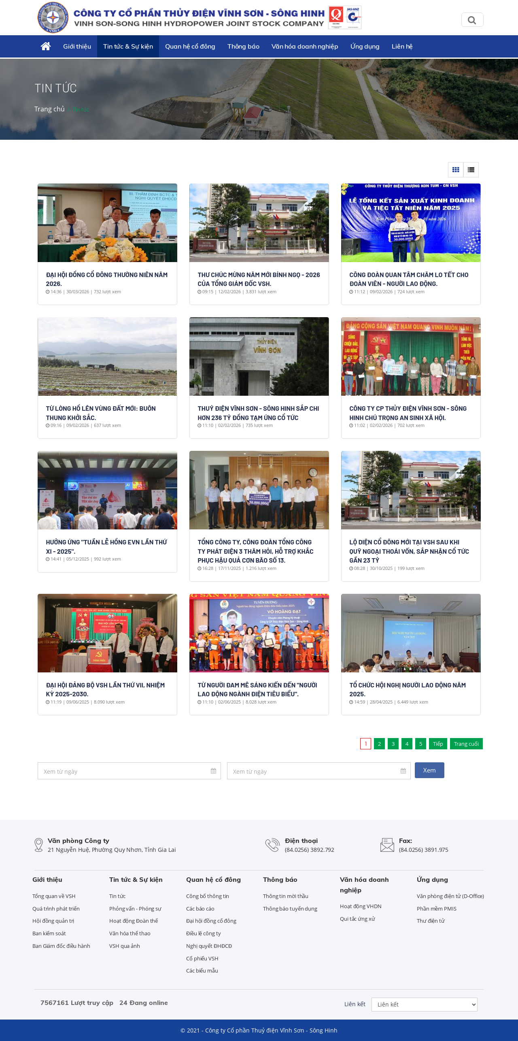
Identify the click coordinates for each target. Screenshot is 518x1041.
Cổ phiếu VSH (202, 958)
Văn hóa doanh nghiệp (305, 46)
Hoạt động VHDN (361, 906)
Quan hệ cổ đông (190, 46)
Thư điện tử (431, 920)
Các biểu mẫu (202, 970)
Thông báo (243, 46)
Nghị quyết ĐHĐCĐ (208, 945)
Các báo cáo (200, 908)
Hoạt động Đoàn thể (133, 920)
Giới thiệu (77, 46)
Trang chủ (49, 109)
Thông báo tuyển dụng (290, 908)
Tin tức (117, 896)
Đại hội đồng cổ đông (211, 920)
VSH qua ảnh (124, 945)
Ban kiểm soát (49, 933)
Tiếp (438, 743)
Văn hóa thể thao (129, 933)
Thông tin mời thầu (285, 896)
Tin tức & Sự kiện (128, 46)
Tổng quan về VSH (53, 896)
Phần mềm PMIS (436, 908)
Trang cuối (466, 743)
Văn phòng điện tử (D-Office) (450, 896)
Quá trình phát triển (56, 908)
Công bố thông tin (207, 896)
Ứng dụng (365, 46)
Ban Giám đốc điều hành (61, 945)
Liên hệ (402, 46)
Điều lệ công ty (203, 933)
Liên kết (354, 1004)
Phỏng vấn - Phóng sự (135, 908)
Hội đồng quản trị (53, 920)
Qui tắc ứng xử (357, 918)
